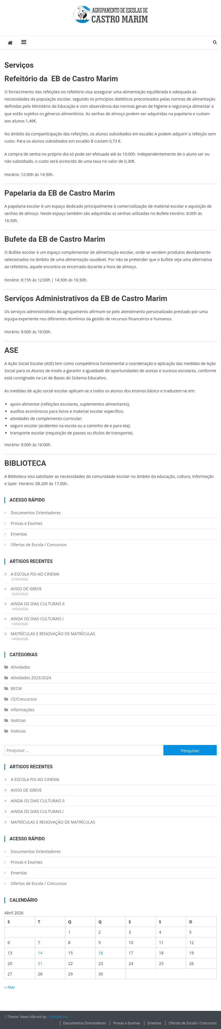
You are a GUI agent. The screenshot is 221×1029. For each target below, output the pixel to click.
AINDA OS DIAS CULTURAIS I (37, 618)
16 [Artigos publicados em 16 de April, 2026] (100, 953)
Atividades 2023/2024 (31, 677)
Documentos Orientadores (36, 512)
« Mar (9, 987)
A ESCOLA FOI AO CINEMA (35, 574)
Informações (22, 709)
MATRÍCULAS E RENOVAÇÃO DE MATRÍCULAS (53, 633)
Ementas (19, 534)
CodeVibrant (57, 1016)
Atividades (20, 667)
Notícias (18, 720)
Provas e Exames (26, 523)
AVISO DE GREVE (26, 588)
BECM (16, 688)
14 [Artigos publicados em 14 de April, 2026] (40, 953)
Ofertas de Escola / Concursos (38, 544)
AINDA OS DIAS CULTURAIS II (37, 603)
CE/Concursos (24, 699)
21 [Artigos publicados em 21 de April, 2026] (40, 963)
